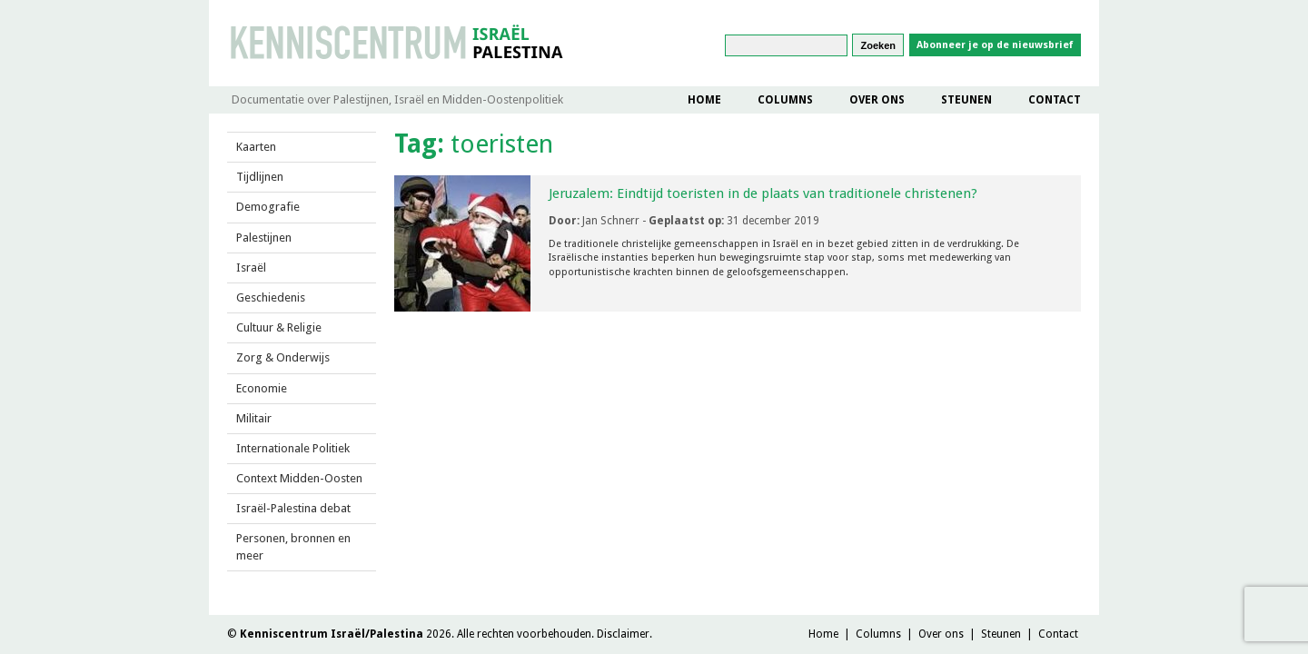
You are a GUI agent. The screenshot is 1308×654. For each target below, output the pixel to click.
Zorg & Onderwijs (283, 357)
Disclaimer (623, 634)
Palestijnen (264, 237)
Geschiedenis (270, 297)
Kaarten (256, 147)
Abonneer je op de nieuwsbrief (995, 45)
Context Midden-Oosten (299, 478)
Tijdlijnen (259, 176)
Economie (261, 388)
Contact (1054, 100)
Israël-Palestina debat (293, 508)
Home (704, 100)
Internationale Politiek (293, 448)
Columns (785, 100)
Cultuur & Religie (279, 327)
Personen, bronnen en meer (293, 546)
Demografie (268, 206)
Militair (254, 418)
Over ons (877, 100)
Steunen (966, 100)
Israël (251, 267)
